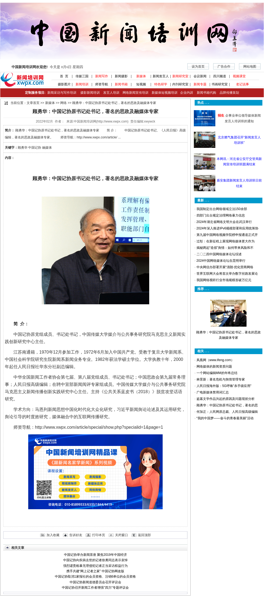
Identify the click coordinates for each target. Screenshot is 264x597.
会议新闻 (200, 76)
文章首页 (33, 103)
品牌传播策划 (228, 93)
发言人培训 (112, 93)
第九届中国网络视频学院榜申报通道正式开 (227, 235)
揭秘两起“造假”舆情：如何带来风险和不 (225, 248)
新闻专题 (200, 84)
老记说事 (242, 84)
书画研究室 (220, 84)
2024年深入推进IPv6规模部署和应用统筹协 (228, 228)
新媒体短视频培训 (164, 93)
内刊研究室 (180, 84)
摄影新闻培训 (90, 93)
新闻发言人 (161, 76)
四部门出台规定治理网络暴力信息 (221, 215)
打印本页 (98, 535)
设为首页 (198, 66)
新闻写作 (101, 76)
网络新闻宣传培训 (135, 93)
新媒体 (141, 76)
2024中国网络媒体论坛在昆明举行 (221, 261)
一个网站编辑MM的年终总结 (217, 373)
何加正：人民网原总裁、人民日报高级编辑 (227, 412)
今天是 (47, 67)
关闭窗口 (121, 535)
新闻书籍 (121, 84)
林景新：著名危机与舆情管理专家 (221, 379)
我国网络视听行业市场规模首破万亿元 (224, 280)
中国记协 (34, 147)
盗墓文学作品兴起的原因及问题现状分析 (226, 399)
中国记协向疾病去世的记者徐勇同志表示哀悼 (95, 560)
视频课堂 (239, 76)
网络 (63, 103)
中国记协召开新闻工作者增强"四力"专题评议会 (95, 587)
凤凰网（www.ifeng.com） (215, 360)
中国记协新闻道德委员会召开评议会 (95, 582)
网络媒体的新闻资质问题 (214, 366)
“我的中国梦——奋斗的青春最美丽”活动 (225, 418)
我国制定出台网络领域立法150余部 (222, 209)
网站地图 (249, 66)
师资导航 (101, 84)
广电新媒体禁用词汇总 (213, 392)
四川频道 (219, 76)
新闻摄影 (121, 76)
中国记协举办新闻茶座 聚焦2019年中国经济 (95, 555)
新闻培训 (82, 84)
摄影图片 (62, 84)
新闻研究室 (180, 76)
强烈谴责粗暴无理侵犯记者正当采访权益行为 (95, 566)
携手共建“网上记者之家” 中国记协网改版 (95, 571)
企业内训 (185, 93)
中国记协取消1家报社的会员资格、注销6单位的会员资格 (95, 576)
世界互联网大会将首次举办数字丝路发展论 (227, 273)
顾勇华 (22, 147)
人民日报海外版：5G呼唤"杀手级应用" (224, 386)
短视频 (141, 84)
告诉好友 (75, 535)
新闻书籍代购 (204, 93)
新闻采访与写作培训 (61, 93)
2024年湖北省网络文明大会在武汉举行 (224, 222)
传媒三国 (82, 76)
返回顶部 (144, 535)
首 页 (62, 76)
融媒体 (47, 147)
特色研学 (160, 84)
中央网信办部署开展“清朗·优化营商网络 (225, 267)
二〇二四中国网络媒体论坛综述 (219, 254)
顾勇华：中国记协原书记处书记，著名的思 (227, 405)
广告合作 (223, 66)
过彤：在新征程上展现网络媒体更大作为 (226, 241)
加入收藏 (53, 535)
